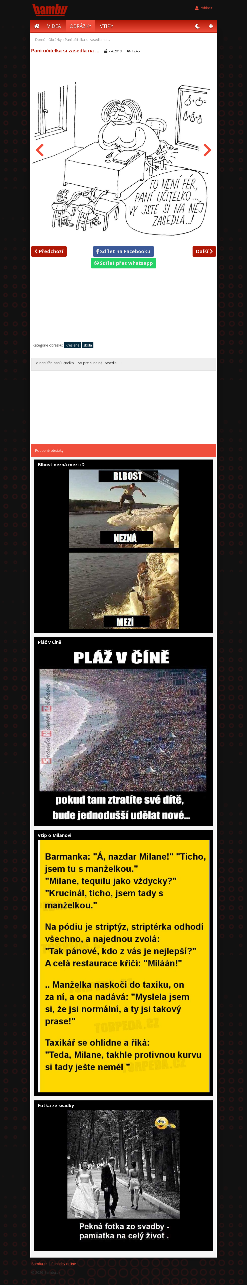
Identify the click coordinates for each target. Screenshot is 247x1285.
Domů (40, 39)
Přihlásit (204, 7)
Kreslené (72, 345)
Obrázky (55, 39)
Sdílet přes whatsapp (123, 263)
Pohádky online (63, 1263)
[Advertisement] (123, 307)
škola (87, 345)
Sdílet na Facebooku (123, 251)
